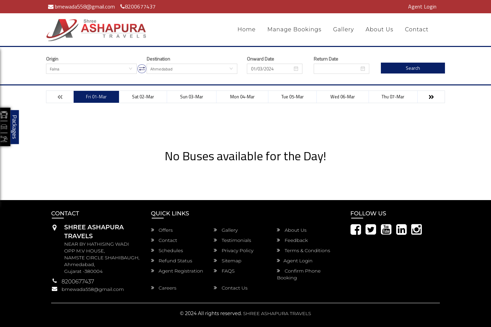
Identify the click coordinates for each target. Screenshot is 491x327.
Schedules (167, 250)
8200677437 (137, 6)
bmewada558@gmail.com (81, 6)
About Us (379, 29)
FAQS (224, 271)
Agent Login (422, 6)
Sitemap (227, 261)
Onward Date (260, 58)
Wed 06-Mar (342, 96)
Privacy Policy (233, 250)
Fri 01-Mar (96, 96)
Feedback (292, 240)
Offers (162, 230)
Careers (164, 288)
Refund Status (171, 261)
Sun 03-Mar (191, 96)
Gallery (343, 29)
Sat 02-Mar (143, 96)
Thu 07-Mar (393, 96)
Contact (417, 29)
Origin (52, 58)
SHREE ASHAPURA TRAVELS (277, 313)
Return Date (326, 58)
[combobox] (91, 69)
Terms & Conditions (303, 250)
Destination (158, 58)
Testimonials (232, 240)
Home (246, 29)
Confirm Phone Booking (299, 274)
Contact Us (231, 288)
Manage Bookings (294, 29)
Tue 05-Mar (292, 96)
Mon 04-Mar (242, 96)
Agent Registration (177, 271)
